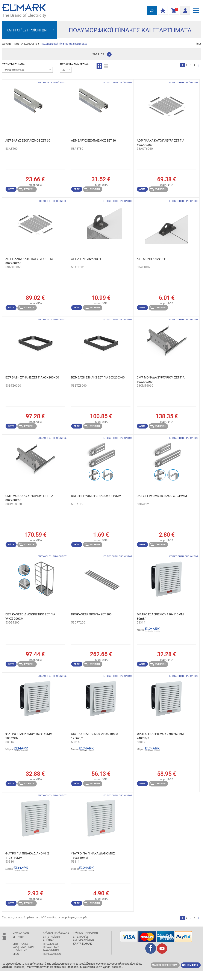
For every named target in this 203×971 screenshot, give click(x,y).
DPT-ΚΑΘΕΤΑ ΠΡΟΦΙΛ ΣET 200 (91, 614)
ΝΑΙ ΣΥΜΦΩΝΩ (190, 965)
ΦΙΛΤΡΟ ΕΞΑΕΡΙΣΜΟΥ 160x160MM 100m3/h (28, 736)
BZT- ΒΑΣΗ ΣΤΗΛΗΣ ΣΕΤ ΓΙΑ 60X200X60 (32, 377)
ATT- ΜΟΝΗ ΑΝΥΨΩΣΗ (151, 259)
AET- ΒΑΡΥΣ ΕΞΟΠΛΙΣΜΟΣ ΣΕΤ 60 (27, 140)
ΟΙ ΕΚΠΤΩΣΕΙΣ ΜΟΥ (162, 11)
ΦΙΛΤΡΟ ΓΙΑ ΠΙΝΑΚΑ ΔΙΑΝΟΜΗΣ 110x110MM (27, 855)
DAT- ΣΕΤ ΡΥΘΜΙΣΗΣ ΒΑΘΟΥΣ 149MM (96, 496)
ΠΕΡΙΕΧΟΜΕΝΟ (52, 953)
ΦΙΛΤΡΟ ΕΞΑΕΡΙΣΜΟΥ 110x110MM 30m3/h (160, 616)
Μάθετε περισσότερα (164, 965)
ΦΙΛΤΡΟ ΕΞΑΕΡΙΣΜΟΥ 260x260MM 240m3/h (160, 736)
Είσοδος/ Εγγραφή (183, 10)
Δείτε (11, 189)
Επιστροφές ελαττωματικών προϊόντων (23, 946)
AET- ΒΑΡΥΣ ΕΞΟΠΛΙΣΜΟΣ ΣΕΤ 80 (93, 140)
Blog (16, 953)
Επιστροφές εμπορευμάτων (83, 938)
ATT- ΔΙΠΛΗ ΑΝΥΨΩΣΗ (86, 259)
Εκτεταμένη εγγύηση (51, 938)
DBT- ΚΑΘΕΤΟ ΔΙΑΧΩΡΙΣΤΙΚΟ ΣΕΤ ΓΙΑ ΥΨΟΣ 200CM (30, 616)
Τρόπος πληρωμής (85, 932)
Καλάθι (173, 11)
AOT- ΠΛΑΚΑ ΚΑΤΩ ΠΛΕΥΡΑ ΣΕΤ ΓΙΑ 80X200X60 (29, 261)
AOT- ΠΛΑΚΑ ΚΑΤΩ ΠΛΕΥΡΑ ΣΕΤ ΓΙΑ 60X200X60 (160, 142)
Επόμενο (198, 66)
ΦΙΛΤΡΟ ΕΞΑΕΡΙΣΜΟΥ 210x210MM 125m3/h (94, 736)
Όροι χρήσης (21, 932)
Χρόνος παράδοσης (56, 932)
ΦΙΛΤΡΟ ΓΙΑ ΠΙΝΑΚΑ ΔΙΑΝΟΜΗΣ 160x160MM (93, 855)
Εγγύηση (18, 936)
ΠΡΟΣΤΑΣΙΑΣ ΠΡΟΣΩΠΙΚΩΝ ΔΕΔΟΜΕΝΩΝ (51, 946)
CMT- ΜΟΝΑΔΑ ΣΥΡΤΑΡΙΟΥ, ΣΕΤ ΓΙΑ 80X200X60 (29, 498)
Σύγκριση (26, 189)
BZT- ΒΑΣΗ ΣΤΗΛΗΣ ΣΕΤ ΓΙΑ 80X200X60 (98, 377)
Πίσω (197, 43)
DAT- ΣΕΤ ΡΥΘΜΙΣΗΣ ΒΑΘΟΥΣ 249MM (162, 496)
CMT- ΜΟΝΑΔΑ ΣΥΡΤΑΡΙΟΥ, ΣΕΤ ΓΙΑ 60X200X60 (161, 379)
